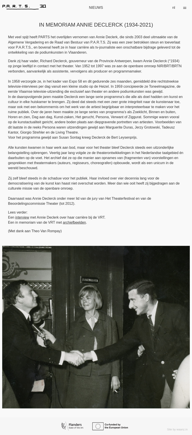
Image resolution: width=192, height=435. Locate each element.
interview (22, 217)
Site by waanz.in (177, 429)
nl (173, 7)
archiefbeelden (74, 222)
